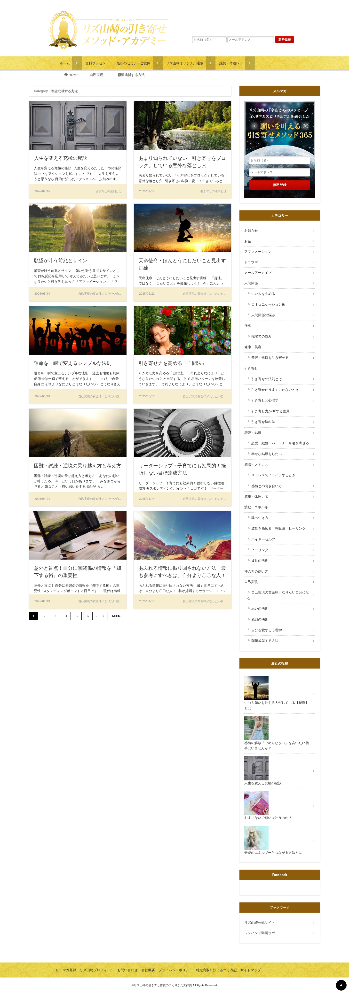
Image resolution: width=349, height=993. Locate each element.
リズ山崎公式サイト (259, 922)
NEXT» (116, 616)
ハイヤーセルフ (263, 539)
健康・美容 (252, 347)
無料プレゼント (97, 63)
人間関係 (251, 283)
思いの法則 (259, 608)
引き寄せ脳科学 (263, 422)
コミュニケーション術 (268, 304)
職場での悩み (261, 336)
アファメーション (257, 252)
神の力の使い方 (256, 571)
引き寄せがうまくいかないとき (275, 390)
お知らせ (251, 230)
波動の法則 (259, 560)
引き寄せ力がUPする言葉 (270, 411)
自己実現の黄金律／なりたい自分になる (278, 595)
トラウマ (251, 262)
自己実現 (98, 75)
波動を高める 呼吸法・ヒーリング (278, 528)
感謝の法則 (259, 619)
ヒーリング (259, 550)
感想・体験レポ (231, 63)
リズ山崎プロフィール (97, 970)
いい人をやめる (263, 294)
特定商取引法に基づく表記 (216, 970)
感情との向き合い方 (266, 486)
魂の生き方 (259, 518)
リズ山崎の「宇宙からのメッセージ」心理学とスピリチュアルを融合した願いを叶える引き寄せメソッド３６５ (243, 18)
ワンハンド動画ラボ (259, 933)
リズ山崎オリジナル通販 (184, 63)
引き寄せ (251, 368)
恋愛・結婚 (252, 433)
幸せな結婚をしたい (266, 454)
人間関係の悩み (263, 315)
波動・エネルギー (257, 507)
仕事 (247, 326)
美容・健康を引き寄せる (270, 358)
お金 (247, 241)
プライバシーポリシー (175, 970)
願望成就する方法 (264, 641)
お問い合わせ (127, 970)
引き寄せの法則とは (266, 379)
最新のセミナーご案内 (134, 63)
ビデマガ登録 (66, 970)
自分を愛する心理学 (266, 630)
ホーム (65, 63)
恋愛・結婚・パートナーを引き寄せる (280, 443)
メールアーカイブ (257, 273)
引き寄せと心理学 (264, 400)
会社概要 (148, 970)
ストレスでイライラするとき (273, 475)
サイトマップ (250, 970)
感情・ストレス (256, 465)
